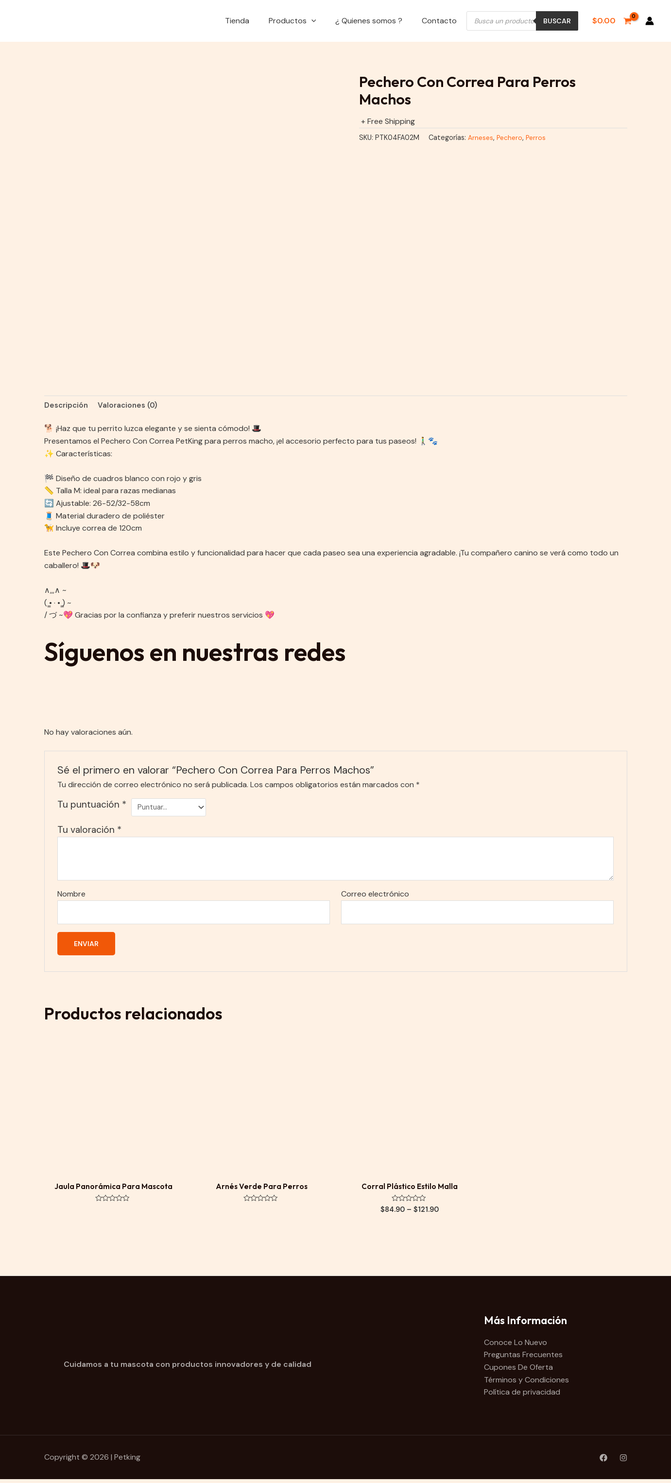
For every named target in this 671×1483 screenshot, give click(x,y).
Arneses (481, 137)
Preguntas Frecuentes (523, 1358)
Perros (540, 137)
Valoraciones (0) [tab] (131, 405)
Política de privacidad (522, 1396)
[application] (311, 21)
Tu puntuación (91, 805)
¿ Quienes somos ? (368, 21)
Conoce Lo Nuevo (515, 1346)
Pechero (512, 137)
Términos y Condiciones (526, 1383)
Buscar (557, 21)
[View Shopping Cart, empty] (612, 20)
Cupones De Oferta (518, 1371)
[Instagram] (623, 1462)
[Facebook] (603, 1462)
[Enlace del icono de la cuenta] (649, 21)
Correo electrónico (375, 896)
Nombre (71, 896)
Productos (292, 21)
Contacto (439, 21)
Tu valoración (89, 832)
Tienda (237, 21)
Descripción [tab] (67, 405)
